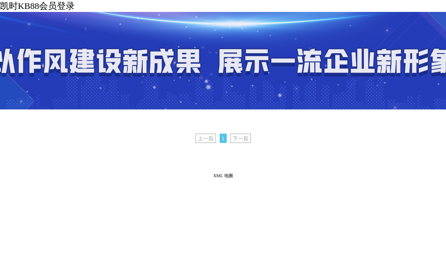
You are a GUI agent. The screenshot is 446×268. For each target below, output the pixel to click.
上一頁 (205, 138)
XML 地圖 (223, 175)
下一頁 (240, 138)
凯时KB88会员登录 (37, 6)
